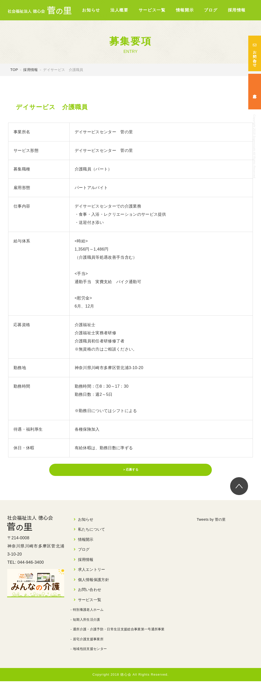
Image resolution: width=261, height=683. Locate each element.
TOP (14, 70)
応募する (132, 474)
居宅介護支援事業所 (88, 641)
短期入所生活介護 (86, 621)
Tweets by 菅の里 (213, 521)
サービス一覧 (152, 10)
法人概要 (119, 10)
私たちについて (91, 531)
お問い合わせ (255, 53)
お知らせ (91, 10)
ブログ (210, 10)
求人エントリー (91, 571)
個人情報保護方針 (93, 581)
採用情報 (237, 10)
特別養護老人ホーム (88, 612)
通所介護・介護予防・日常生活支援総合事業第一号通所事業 (119, 631)
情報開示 (185, 10)
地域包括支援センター (90, 651)
